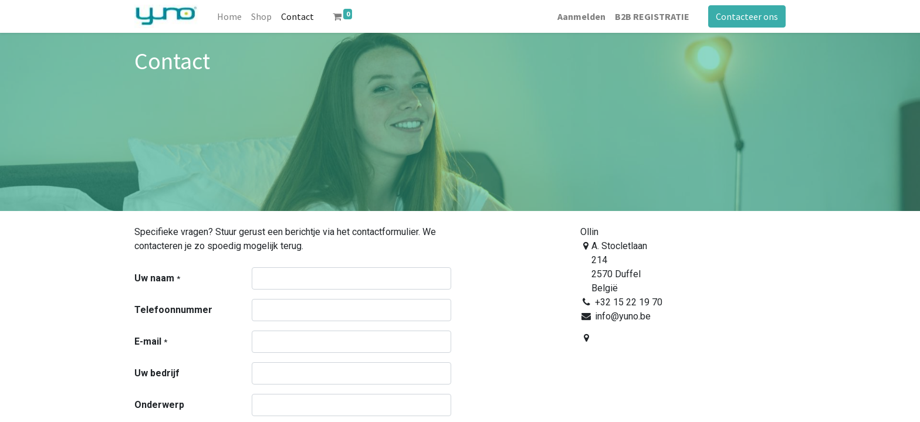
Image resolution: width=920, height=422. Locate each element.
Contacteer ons (747, 16)
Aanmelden (581, 16)
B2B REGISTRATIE (652, 16)
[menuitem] (229, 16)
